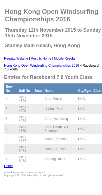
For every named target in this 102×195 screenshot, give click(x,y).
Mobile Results (64, 58)
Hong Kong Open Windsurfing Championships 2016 (41, 65)
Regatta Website (16, 58)
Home (8, 166)
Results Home (41, 58)
